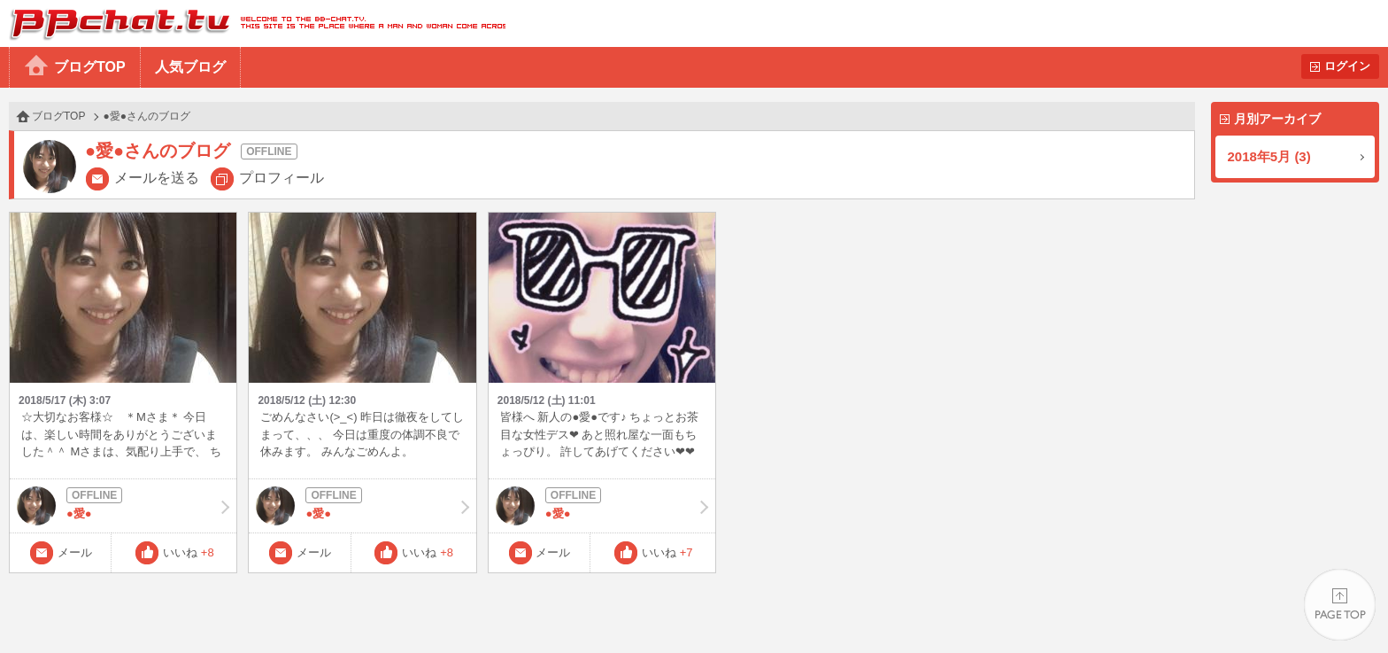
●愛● (123, 505)
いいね (188, 552)
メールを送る (156, 177)
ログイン (1347, 66)
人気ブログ (190, 66)
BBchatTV (252, 23)
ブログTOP (90, 66)
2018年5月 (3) (1269, 156)
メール (75, 552)
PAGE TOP (1339, 604)
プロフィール (281, 177)
